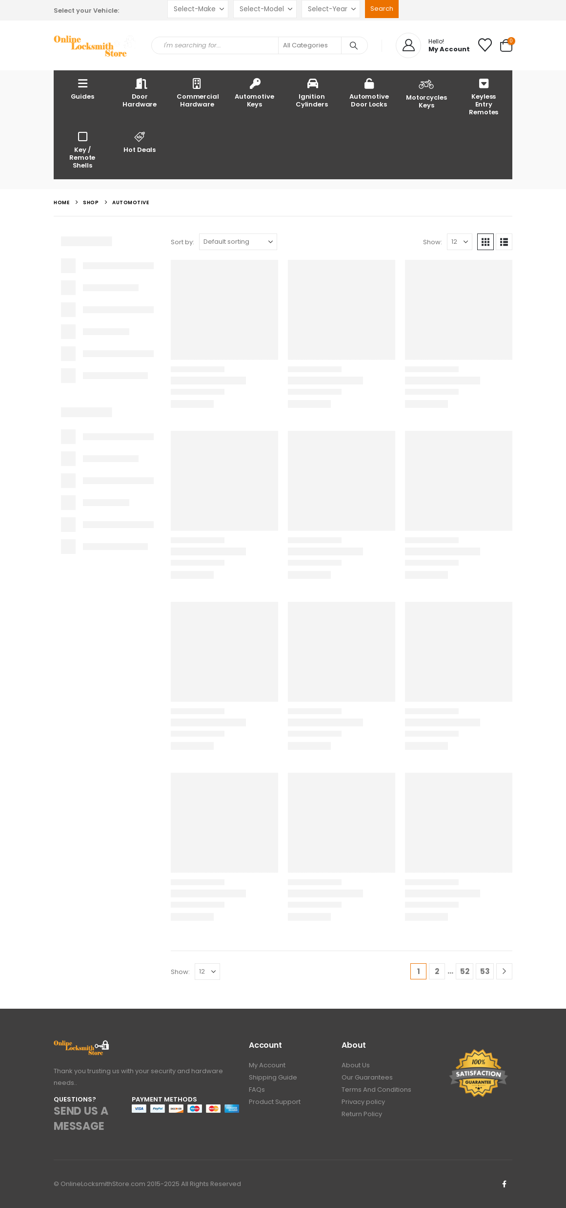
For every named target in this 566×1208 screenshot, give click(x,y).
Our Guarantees (367, 1077)
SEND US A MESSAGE (81, 1118)
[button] (485, 241)
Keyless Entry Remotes (483, 96)
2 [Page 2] (437, 971)
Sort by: (182, 242)
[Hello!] (433, 45)
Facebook (504, 1184)
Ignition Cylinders (312, 92)
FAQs (257, 1089)
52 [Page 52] (464, 971)
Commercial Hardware (198, 92)
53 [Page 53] (485, 971)
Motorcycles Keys (426, 92)
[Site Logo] (95, 46)
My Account (267, 1065)
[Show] (459, 241)
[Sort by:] (238, 241)
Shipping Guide (273, 1077)
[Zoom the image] (82, 1045)
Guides (82, 88)
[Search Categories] (310, 45)
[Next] (504, 971)
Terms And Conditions (376, 1089)
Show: (432, 242)
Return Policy (362, 1114)
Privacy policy (363, 1101)
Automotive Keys (254, 92)
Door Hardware (139, 92)
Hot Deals (140, 141)
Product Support (275, 1101)
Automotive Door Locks (369, 92)
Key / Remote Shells (82, 149)
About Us (356, 1065)
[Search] (353, 45)
